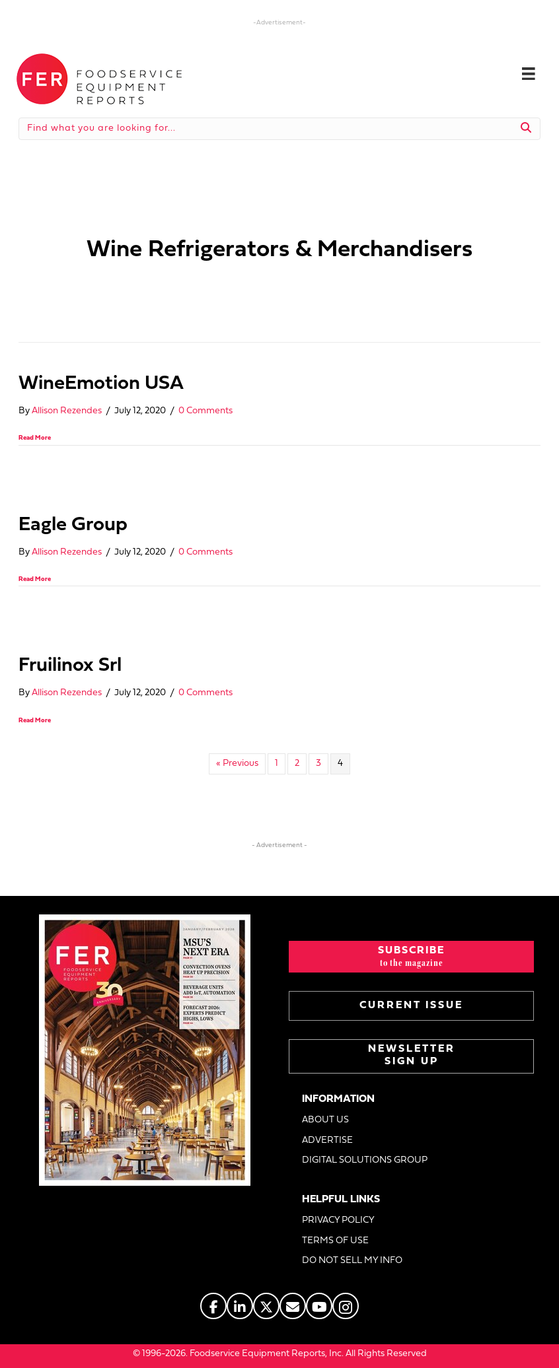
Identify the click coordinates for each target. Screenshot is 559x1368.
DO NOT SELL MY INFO (352, 1261)
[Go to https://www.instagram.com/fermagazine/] (345, 1306)
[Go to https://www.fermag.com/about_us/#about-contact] (293, 1306)
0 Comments (205, 411)
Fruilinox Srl (70, 666)
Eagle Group (73, 525)
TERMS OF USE (335, 1241)
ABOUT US (325, 1120)
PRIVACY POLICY (338, 1220)
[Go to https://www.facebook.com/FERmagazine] (213, 1306)
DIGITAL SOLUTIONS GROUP (365, 1160)
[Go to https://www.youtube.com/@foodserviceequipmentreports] (319, 1306)
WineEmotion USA (101, 384)
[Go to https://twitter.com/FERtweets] (266, 1306)
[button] (411, 957)
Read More (35, 438)
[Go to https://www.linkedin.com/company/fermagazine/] (240, 1306)
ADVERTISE (327, 1141)
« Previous (237, 764)
